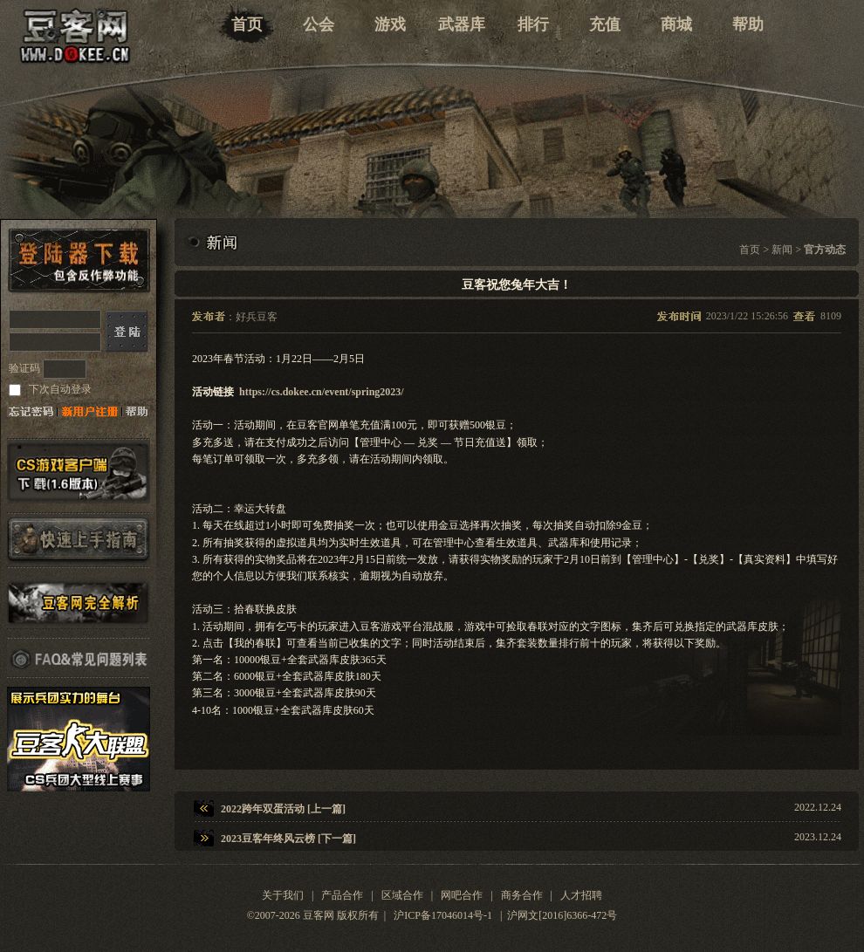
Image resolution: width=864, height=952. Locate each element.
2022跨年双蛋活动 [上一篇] (283, 809)
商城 (676, 24)
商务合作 (522, 895)
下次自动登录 (59, 389)
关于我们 (283, 895)
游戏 (390, 24)
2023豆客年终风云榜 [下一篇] (288, 838)
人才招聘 (581, 895)
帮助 (748, 24)
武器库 (461, 24)
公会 (318, 24)
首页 (247, 24)
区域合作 (402, 895)
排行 (533, 24)
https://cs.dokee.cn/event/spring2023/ (321, 392)
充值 (605, 24)
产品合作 (342, 895)
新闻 (781, 249)
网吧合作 (462, 895)
